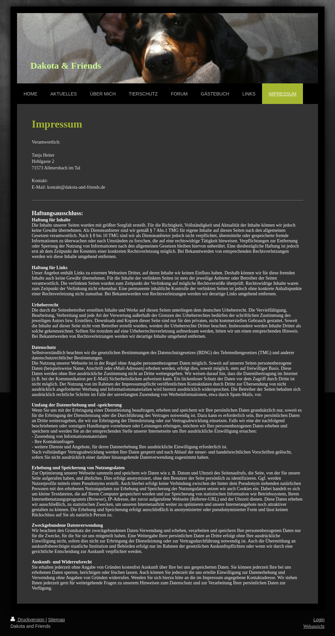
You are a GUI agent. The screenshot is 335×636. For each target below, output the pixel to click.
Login (319, 619)
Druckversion (27, 619)
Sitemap (56, 619)
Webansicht (314, 626)
